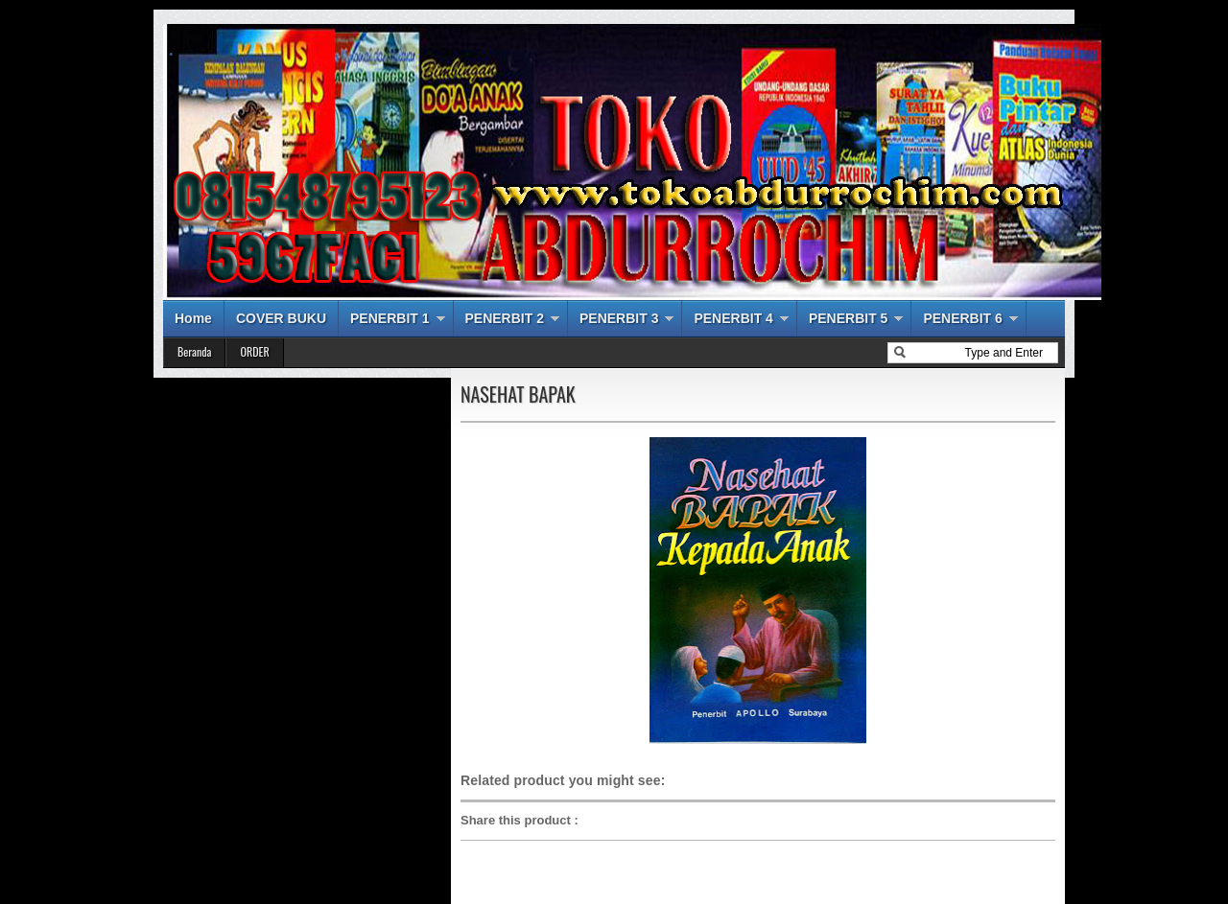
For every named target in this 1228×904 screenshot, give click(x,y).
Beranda (194, 351)
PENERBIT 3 (618, 318)
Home (193, 318)
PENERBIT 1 (389, 318)
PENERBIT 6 (962, 318)
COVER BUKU (281, 318)
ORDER (254, 351)
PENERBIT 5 (848, 318)
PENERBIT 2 (504, 318)
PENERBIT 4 (733, 318)
